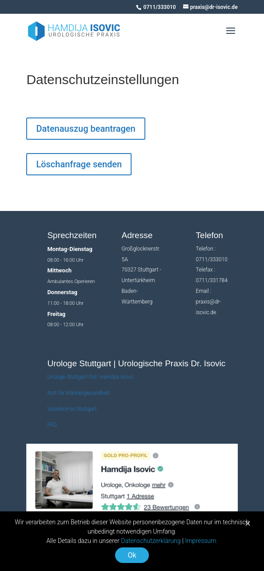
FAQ (51, 424)
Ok (132, 555)
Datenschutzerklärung (150, 540)
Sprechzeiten (71, 235)
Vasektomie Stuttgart (71, 409)
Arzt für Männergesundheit (78, 393)
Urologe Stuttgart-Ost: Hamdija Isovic (90, 377)
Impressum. (201, 540)
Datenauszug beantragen (85, 128)
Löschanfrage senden (79, 164)
